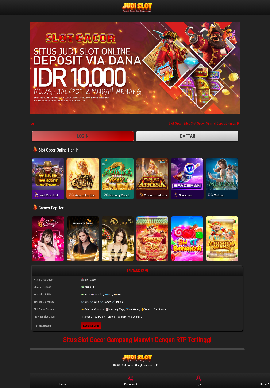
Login (83, 136)
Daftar (187, 136)
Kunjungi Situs (91, 325)
